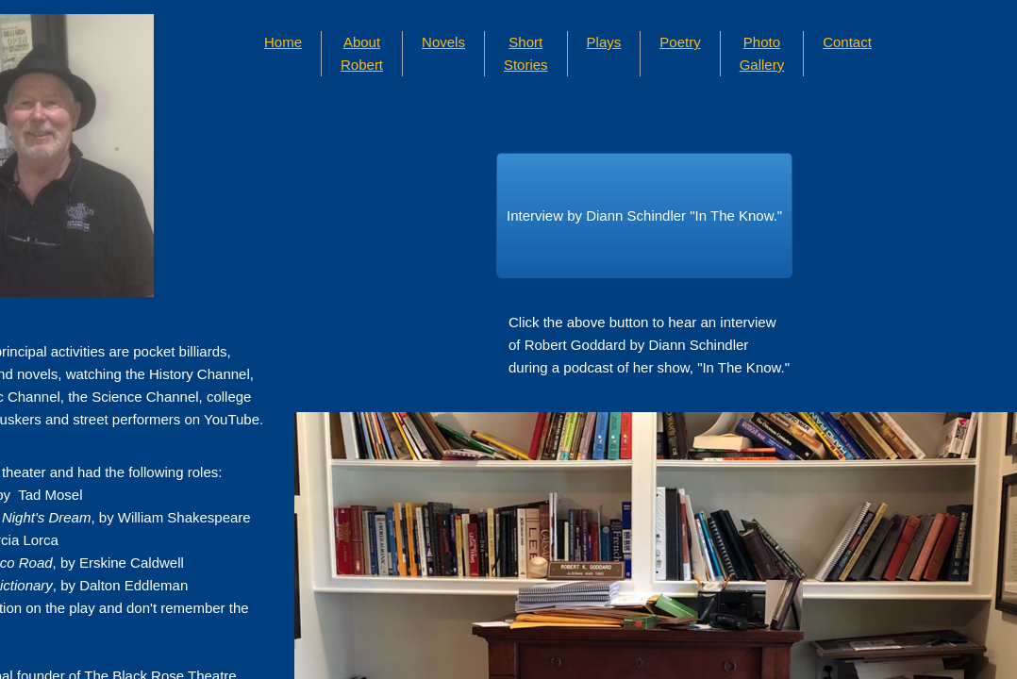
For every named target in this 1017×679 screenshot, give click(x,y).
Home (283, 42)
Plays (604, 42)
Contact (847, 42)
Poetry (679, 42)
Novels (443, 42)
